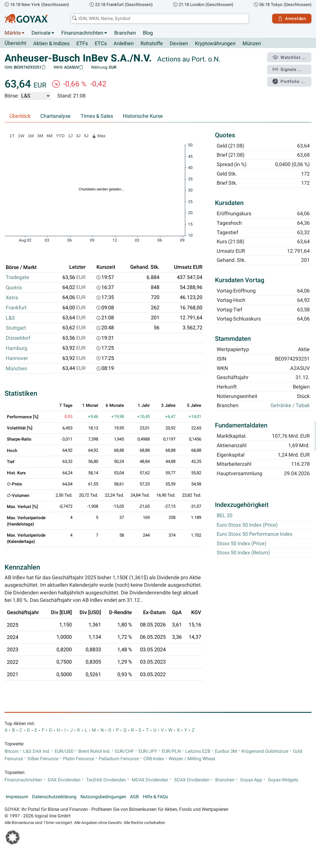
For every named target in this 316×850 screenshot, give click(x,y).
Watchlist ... (289, 57)
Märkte (13, 33)
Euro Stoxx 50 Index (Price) (247, 525)
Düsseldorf (18, 338)
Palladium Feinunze (119, 758)
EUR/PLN (171, 751)
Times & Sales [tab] (97, 116)
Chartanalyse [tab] (55, 116)
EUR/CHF (124, 751)
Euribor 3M (226, 751)
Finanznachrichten (82, 33)
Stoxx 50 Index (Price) (241, 543)
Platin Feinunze (78, 758)
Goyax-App (251, 780)
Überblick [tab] (20, 116)
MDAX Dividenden (150, 780)
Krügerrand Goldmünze (265, 751)
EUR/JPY (148, 751)
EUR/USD (64, 751)
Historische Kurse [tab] (143, 116)
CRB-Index (153, 758)
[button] (12, 837)
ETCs (101, 43)
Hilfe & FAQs (155, 796)
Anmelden (292, 18)
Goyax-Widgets (283, 780)
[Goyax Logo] (26, 18)
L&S (10, 318)
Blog (148, 33)
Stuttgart (16, 328)
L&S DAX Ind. (36, 751)
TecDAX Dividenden (106, 780)
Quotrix (14, 287)
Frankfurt (16, 307)
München (16, 368)
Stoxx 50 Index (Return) (243, 553)
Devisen (179, 43)
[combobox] (160, 18)
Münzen (251, 43)
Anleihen (124, 43)
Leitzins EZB (197, 751)
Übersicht (15, 43)
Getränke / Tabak (290, 406)
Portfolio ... (288, 81)
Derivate (41, 33)
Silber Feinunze (42, 758)
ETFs (82, 43)
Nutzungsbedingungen (103, 796)
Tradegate (17, 277)
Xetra (12, 297)
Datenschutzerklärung (54, 796)
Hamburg (16, 348)
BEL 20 (224, 516)
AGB (134, 796)
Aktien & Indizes (51, 43)
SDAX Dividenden (192, 780)
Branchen (125, 33)
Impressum (17, 796)
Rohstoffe (152, 43)
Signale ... (287, 69)
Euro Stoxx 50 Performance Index (255, 534)
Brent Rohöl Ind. (94, 751)
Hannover (17, 358)
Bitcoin (12, 751)
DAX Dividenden (64, 780)
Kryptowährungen (215, 43)
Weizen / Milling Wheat (192, 758)
